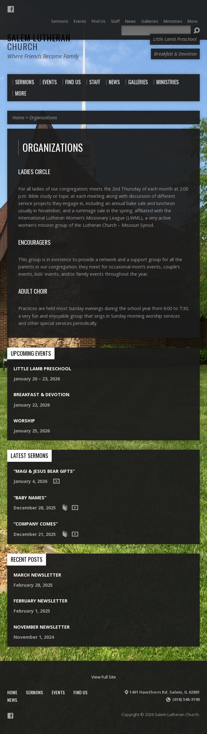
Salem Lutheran (39, 42)
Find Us (80, 692)
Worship (24, 421)
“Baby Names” (30, 498)
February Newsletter (40, 601)
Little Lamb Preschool (42, 369)
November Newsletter (42, 627)
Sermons (34, 692)
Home (18, 117)
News (12, 699)
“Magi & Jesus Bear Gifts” (44, 471)
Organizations (43, 117)
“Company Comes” (36, 524)
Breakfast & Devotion (41, 394)
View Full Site (103, 677)
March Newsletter (37, 575)
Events (58, 692)
